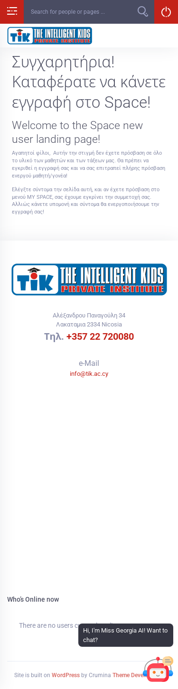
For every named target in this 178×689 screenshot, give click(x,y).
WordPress (66, 675)
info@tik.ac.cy (89, 373)
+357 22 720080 (100, 336)
